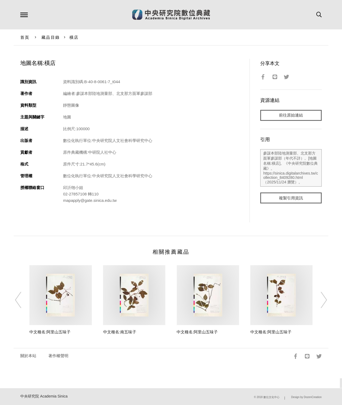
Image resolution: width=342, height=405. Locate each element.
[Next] (319, 300)
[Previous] (23, 300)
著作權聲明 (58, 355)
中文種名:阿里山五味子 (50, 332)
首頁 (25, 37)
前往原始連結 (291, 115)
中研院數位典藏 (171, 15)
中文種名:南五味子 (119, 332)
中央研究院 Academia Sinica (44, 396)
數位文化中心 (271, 397)
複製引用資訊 (291, 198)
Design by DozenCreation (306, 397)
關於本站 (28, 355)
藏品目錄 (50, 37)
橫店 (74, 37)
